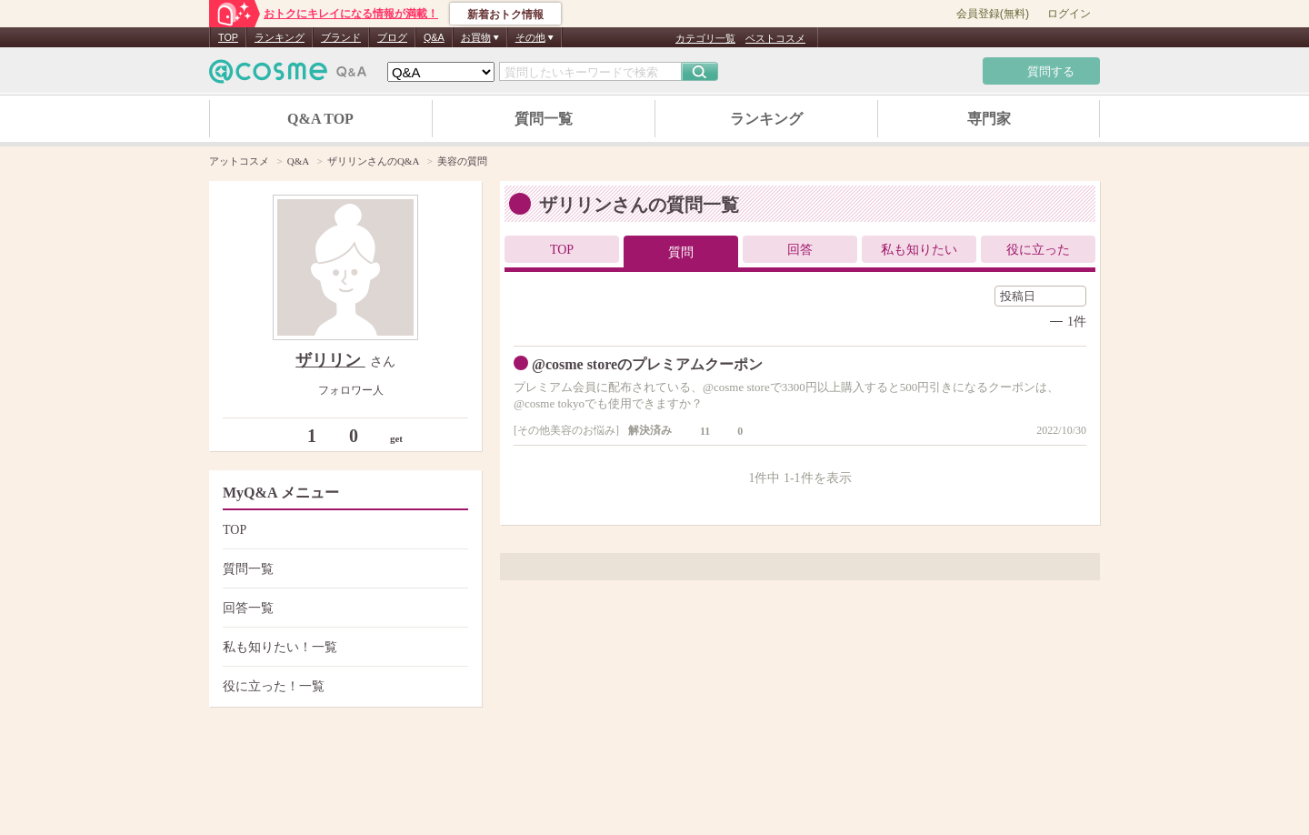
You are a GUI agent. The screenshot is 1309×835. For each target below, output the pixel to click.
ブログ (392, 37)
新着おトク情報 (505, 14)
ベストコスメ (775, 38)
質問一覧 (544, 118)
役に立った (1038, 250)
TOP (228, 37)
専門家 (989, 118)
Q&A (434, 37)
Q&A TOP (320, 118)
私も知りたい (919, 250)
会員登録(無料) (992, 13)
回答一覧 (343, 608)
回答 (800, 250)
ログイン (1069, 13)
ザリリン (330, 360)
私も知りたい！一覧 (343, 647)
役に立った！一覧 (343, 686)
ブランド (341, 37)
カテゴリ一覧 (705, 38)
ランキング (280, 37)
